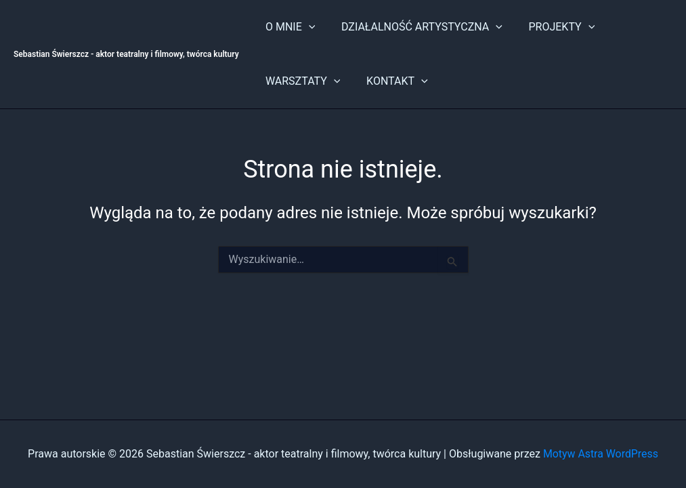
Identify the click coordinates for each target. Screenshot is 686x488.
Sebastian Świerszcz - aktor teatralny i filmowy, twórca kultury (126, 54)
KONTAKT (390, 81)
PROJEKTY (550, 27)
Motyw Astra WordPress (600, 453)
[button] (306, 27)
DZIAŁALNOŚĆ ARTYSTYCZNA (415, 27)
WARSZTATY (300, 81)
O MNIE (288, 27)
